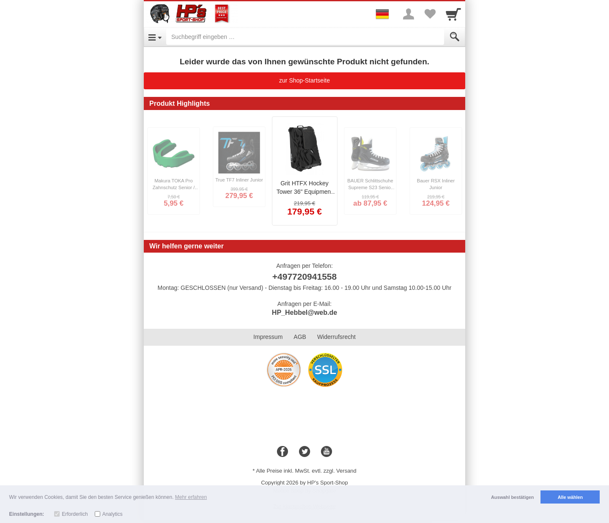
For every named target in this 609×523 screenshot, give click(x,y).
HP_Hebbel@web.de (304, 312)
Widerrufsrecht (336, 336)
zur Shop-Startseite (304, 80)
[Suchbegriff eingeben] (305, 37)
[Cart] (453, 14)
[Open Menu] (155, 36)
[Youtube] (326, 452)
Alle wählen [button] (570, 497)
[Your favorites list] (429, 14)
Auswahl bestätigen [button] (512, 497)
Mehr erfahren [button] (191, 497)
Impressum (268, 336)
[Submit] (454, 36)
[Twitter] (304, 452)
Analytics (112, 514)
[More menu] (408, 14)
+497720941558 (304, 276)
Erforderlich (75, 514)
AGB (300, 336)
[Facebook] (283, 452)
